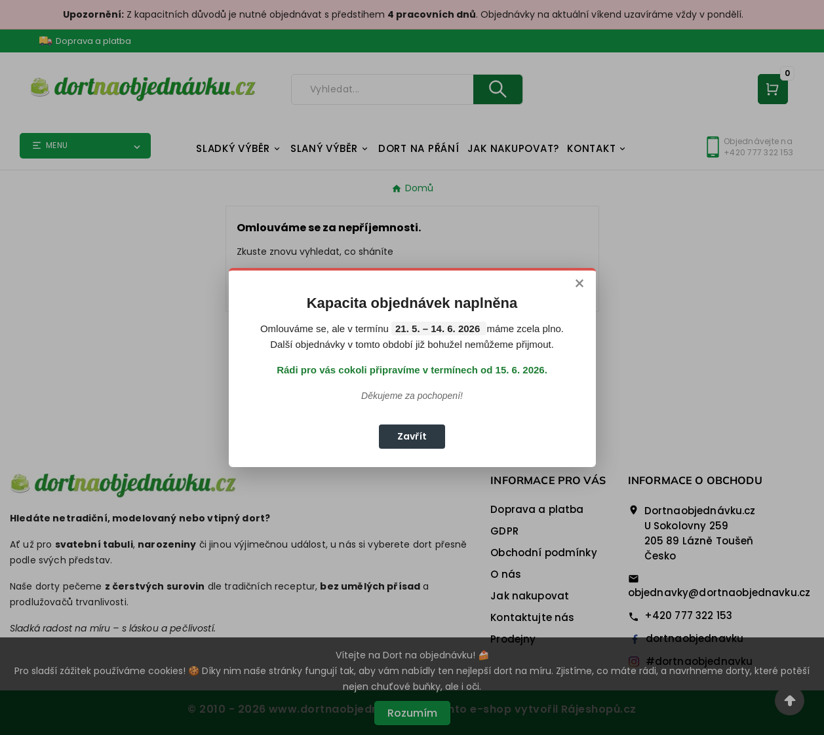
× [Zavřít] (579, 284)
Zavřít (412, 436)
